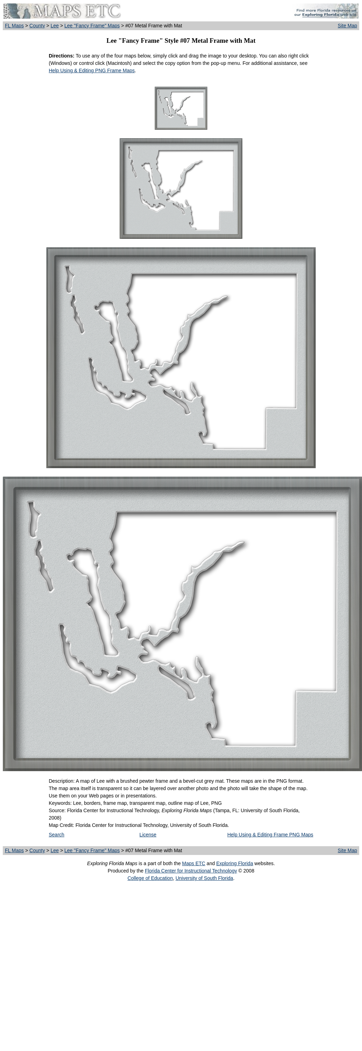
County (37, 25)
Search (56, 834)
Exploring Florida (234, 863)
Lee (55, 25)
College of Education (150, 878)
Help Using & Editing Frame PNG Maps (270, 834)
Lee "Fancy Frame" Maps (92, 25)
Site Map (347, 25)
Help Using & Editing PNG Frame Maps (92, 70)
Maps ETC (193, 863)
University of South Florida (204, 878)
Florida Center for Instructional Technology (191, 871)
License (148, 834)
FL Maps (14, 25)
